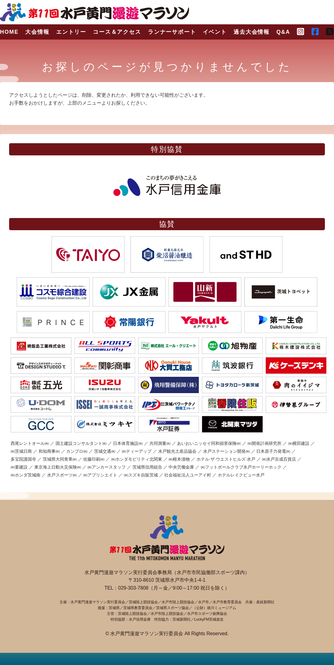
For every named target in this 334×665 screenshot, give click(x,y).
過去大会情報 (251, 32)
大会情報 (37, 32)
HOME (9, 32)
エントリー (71, 32)
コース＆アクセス (117, 32)
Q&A (283, 32)
